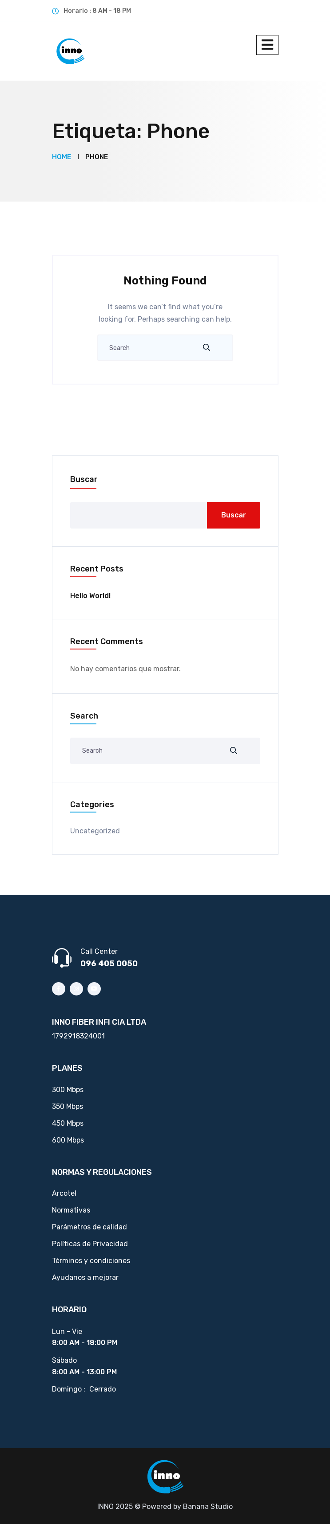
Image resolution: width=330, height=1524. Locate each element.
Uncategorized (95, 831)
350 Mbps (67, 1106)
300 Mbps (67, 1089)
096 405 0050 (109, 963)
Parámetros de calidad (89, 1227)
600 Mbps (68, 1140)
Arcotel (64, 1193)
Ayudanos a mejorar (85, 1277)
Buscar (84, 479)
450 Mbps (67, 1123)
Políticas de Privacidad (90, 1244)
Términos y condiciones (91, 1260)
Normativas (71, 1210)
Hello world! (90, 595)
